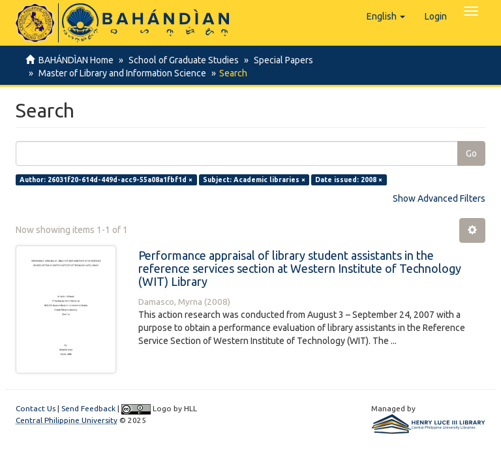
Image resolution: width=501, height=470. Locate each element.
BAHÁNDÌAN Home (76, 60)
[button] (386, 16)
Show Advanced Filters (439, 198)
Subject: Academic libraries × (254, 179)
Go (471, 153)
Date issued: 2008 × (348, 179)
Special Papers (279, 60)
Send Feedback (88, 408)
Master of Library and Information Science (120, 73)
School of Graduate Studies (182, 60)
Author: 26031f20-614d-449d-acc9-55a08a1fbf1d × (106, 179)
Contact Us (35, 408)
